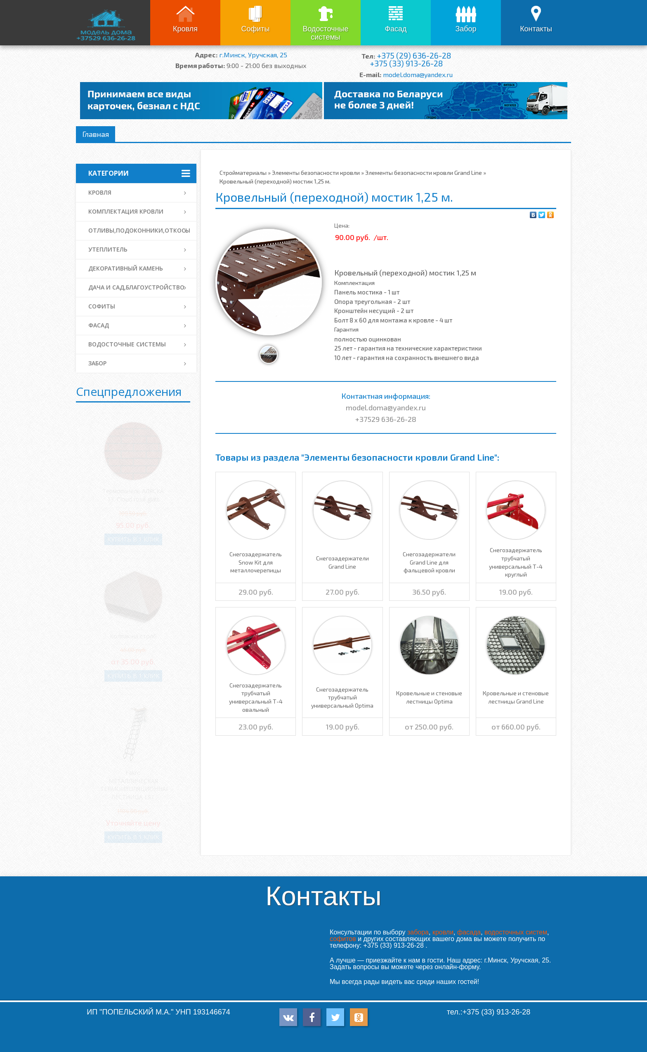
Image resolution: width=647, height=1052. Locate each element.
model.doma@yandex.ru (418, 74)
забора (418, 932)
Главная (95, 134)
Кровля (185, 29)
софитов (343, 938)
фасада (469, 932)
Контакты (536, 29)
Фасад (395, 29)
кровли (442, 932)
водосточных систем (515, 932)
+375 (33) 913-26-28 (406, 63)
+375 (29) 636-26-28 (414, 55)
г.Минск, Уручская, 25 (253, 55)
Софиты (255, 29)
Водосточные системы (325, 33)
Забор (465, 29)
